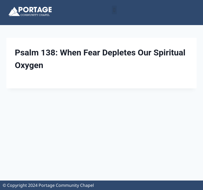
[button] (114, 10)
